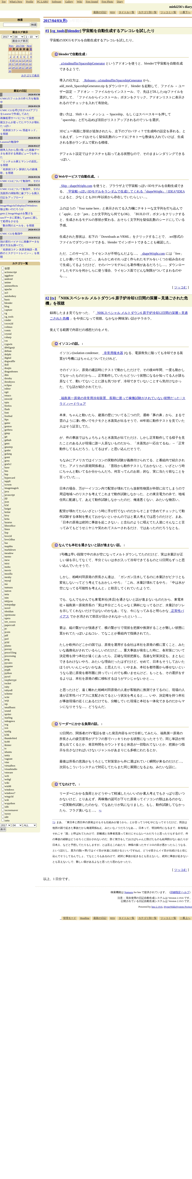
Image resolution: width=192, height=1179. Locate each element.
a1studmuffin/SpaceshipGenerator (83, 63)
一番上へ (185, 918)
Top (4, 1)
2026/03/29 (34, 106)
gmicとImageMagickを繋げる (16, 213)
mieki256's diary (180, 6)
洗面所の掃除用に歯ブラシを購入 (19, 193)
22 (30, 63)
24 (13, 67)
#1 (47, 31)
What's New (15, 1)
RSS (112, 12)
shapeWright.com (153, 253)
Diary (120, 1)
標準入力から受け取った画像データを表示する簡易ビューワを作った (19, 153)
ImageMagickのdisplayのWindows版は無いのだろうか (18, 207)
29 (30, 67)
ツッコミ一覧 (168, 12)
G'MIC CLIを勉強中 (11, 233)
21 (27, 63)
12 (20, 60)
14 (27, 60)
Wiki (79, 1)
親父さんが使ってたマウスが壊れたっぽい (19, 124)
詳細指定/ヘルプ (179, 892)
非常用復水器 (113, 353)
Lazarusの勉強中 (9, 141)
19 (20, 63)
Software (56, 1)
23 (10, 67)
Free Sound (92, 1)
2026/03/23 (34, 229)
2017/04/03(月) (55, 21)
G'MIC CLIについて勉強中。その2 (20, 189)
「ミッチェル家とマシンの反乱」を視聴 (19, 163)
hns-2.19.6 (156, 906)
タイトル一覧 (126, 12)
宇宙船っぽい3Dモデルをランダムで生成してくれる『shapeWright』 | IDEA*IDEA (126, 191)
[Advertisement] (138, 951)
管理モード (69, 918)
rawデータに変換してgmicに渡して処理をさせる (19, 219)
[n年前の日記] (80, 21)
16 (10, 63)
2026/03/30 (34, 94)
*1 (53, 822)
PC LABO (42, 1)
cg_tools (58, 31)
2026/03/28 (34, 137)
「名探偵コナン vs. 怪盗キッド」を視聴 (19, 132)
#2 (47, 298)
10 (13, 60)
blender (73, 31)
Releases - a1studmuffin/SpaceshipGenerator (113, 80)
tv (53, 298)
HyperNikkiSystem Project (178, 906)
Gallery (69, 1)
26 (20, 67)
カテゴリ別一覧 (147, 12)
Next (29, 45)
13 (23, 60)
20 (23, 63)
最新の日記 (99, 12)
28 (27, 67)
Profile (29, 1)
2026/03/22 (34, 237)
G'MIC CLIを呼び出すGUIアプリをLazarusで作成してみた (19, 112)
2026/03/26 (34, 176)
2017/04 (20, 45)
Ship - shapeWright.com (76, 185)
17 (13, 63)
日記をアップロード (12, 197)
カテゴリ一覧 (20, 263)
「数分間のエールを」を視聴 (17, 225)
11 (16, 60)
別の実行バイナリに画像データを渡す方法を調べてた (19, 243)
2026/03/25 (34, 184)
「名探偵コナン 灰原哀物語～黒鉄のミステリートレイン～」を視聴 (19, 253)
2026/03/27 (34, 145)
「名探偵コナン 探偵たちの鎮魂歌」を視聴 (18, 171)
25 (16, 67)
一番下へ (185, 12)
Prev (11, 45)
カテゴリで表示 (30, 75)
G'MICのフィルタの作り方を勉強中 (19, 100)
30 (10, 71)
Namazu (128, 892)
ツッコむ (180, 287)
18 (16, 63)
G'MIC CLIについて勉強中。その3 (20, 180)
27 (23, 67)
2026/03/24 (34, 201)
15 (30, 60)
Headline (84, 918)
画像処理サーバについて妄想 (17, 118)
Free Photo (107, 1)
